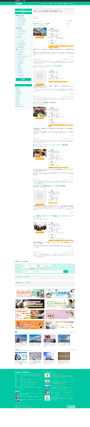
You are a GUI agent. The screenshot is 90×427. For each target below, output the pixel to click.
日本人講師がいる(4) (21, 57)
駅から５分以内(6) (21, 49)
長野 (24, 399)
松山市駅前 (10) (19, 93)
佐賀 (34, 406)
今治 (27, 302)
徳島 (30, 404)
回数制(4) (19, 66)
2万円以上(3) (20, 34)
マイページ (44, 3)
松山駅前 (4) (18, 104)
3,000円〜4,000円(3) (21, 20)
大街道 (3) (18, 100)
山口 (27, 402)
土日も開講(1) (20, 61)
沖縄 (21, 407)
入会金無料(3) (20, 63)
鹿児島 (27, 406)
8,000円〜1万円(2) (21, 24)
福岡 (21, 406)
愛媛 (21, 404)
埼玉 (28, 394)
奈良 (33, 401)
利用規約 (16, 424)
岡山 (24, 402)
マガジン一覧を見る (70, 368)
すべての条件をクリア (27, 82)
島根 (33, 402)
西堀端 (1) (18, 89)
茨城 (34, 394)
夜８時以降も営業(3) (21, 43)
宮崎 (39, 406)
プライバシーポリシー (24, 424)
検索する (23, 79)
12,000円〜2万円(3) (21, 33)
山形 (37, 392)
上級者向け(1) (20, 68)
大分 (37, 406)
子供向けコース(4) (21, 73)
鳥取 (30, 402)
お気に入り (41, 38)
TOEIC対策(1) (20, 50)
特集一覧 (66, 3)
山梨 (21, 396)
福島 (39, 392)
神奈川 (24, 394)
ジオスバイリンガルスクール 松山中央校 (50, 70)
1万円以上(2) (20, 25)
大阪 (21, 401)
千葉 (31, 394)
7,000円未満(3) (20, 29)
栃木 (39, 394)
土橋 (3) (17, 102)
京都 (27, 401)
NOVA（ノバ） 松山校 (44, 24)
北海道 (21, 392)
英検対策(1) (20, 54)
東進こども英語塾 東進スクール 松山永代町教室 (52, 199)
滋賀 (30, 401)
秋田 (31, 392)
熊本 (24, 406)
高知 (27, 404)
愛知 (21, 397)
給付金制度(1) (20, 72)
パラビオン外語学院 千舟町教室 (47, 109)
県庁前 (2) (18, 96)
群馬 (37, 394)
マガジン (72, 3)
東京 (21, 394)
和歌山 (36, 401)
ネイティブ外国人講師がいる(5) (24, 56)
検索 (50, 3)
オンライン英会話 (57, 3)
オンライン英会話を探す (60, 285)
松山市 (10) (18, 94)
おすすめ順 (69, 20)
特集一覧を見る (71, 350)
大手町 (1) (18, 98)
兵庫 (24, 401)
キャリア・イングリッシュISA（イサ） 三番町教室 (53, 155)
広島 (21, 402)
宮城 (34, 392)
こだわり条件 (25, 288)
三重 (27, 397)
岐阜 (30, 397)
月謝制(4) (19, 65)
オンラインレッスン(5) (22, 38)
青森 (25, 392)
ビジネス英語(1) (21, 42)
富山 (30, 399)
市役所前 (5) (18, 91)
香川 (24, 404)
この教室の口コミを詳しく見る (66, 60)
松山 (17, 302)
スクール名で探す (45, 285)
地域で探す (30, 285)
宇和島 (37, 302)
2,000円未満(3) (20, 17)
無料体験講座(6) (21, 47)
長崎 (31, 406)
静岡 (24, 397)
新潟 (21, 399)
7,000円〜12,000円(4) (22, 31)
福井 (33, 399)
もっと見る (70, 57)
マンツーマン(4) (21, 40)
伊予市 (32, 302)
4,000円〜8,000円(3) (21, 22)
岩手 (28, 392)
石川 (27, 399)
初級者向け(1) (20, 70)
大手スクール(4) (21, 59)
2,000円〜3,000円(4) (21, 18)
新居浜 (22, 302)
